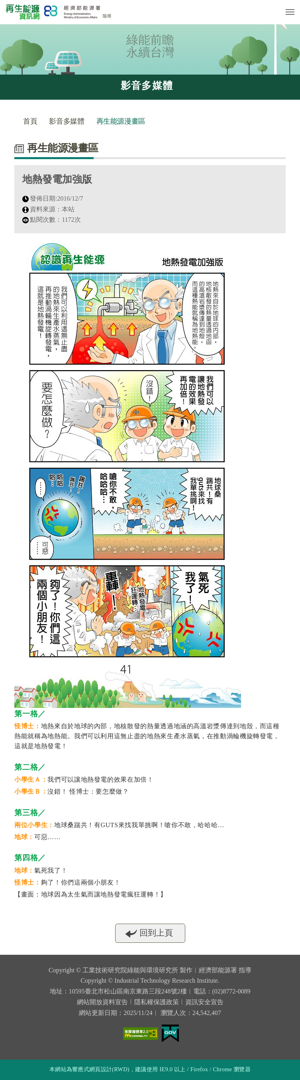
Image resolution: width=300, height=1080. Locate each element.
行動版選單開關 (290, 13)
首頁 (30, 121)
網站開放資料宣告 (102, 1002)
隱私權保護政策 (156, 1002)
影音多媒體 (66, 121)
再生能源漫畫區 (120, 121)
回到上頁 (156, 936)
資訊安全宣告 (204, 1002)
